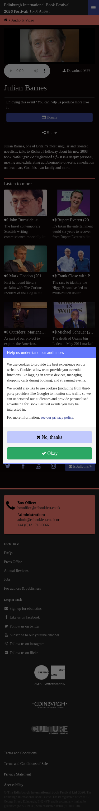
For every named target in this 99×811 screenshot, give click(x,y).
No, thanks (49, 437)
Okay (49, 453)
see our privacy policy (57, 417)
